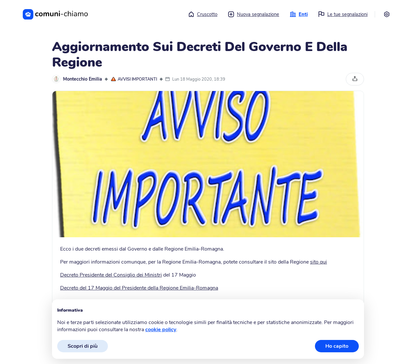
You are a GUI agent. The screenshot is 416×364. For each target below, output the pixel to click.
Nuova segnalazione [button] (253, 14)
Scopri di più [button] (83, 346)
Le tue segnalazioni (343, 14)
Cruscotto (202, 14)
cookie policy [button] (160, 329)
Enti (299, 14)
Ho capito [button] (336, 346)
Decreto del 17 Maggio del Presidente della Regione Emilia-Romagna (139, 288)
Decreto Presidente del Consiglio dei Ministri (111, 275)
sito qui (318, 262)
